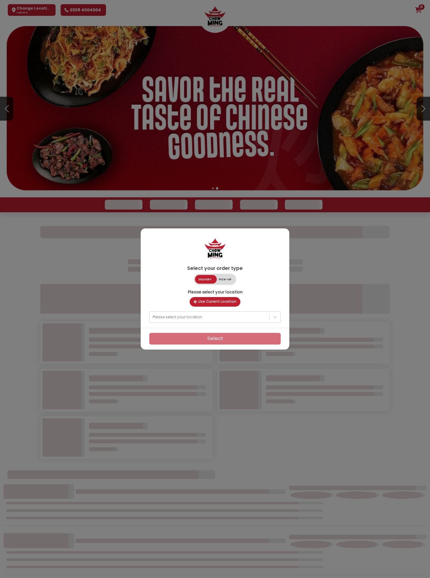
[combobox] (153, 317)
